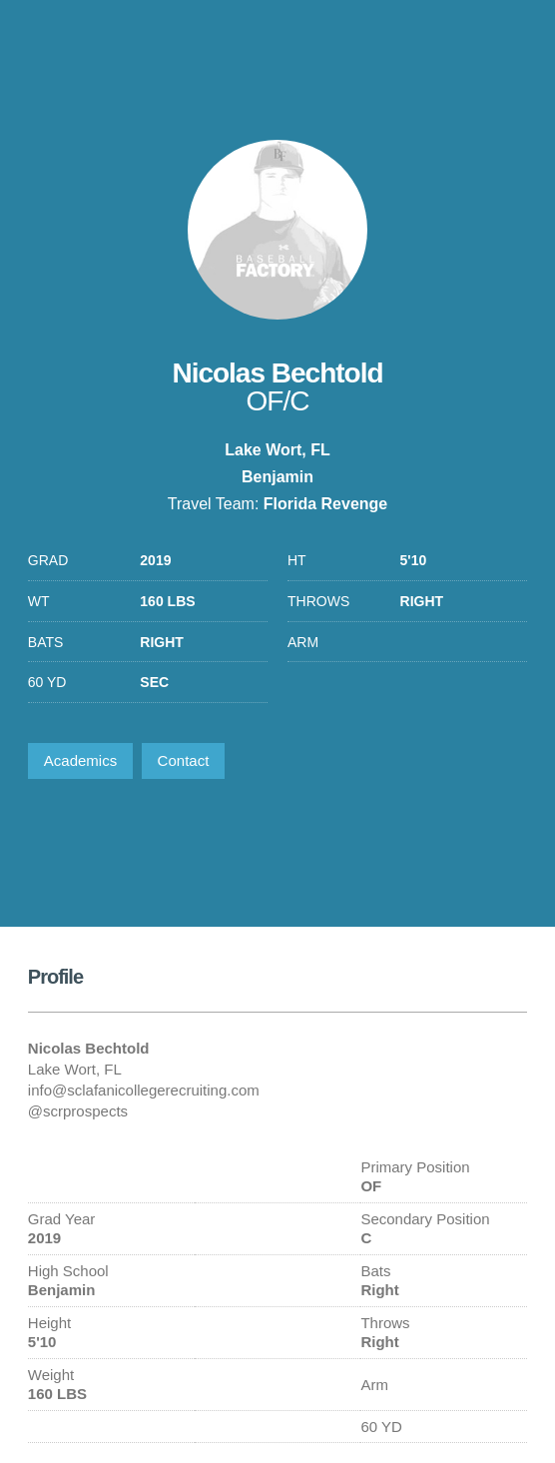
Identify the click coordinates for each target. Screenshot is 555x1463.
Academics (80, 760)
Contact (184, 760)
